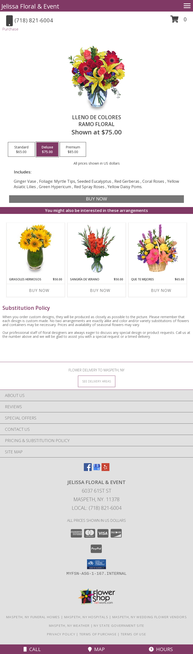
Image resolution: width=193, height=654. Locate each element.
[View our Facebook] (88, 469)
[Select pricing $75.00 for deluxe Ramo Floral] (47, 149)
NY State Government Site (119, 625)
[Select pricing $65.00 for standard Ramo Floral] (21, 149)
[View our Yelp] (105, 469)
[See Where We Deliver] (96, 381)
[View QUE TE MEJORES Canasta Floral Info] (157, 249)
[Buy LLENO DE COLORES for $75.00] (96, 199)
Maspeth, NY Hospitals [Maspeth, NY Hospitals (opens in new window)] (86, 617)
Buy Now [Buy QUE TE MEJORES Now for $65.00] (161, 290)
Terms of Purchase (98, 634)
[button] (178, 20)
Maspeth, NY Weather (69, 625)
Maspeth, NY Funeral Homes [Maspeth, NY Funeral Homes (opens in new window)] (33, 617)
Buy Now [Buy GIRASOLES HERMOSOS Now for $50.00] (39, 290)
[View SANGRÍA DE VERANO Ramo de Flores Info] (96, 249)
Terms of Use (133, 634)
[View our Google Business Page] (97, 469)
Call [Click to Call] (32, 649)
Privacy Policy (61, 634)
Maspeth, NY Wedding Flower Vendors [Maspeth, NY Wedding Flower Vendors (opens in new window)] (149, 617)
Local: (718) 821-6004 (96, 508)
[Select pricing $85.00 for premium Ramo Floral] (73, 149)
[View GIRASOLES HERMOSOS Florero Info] (35, 249)
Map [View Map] (96, 649)
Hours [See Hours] (161, 649)
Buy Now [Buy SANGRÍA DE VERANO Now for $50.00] (100, 290)
